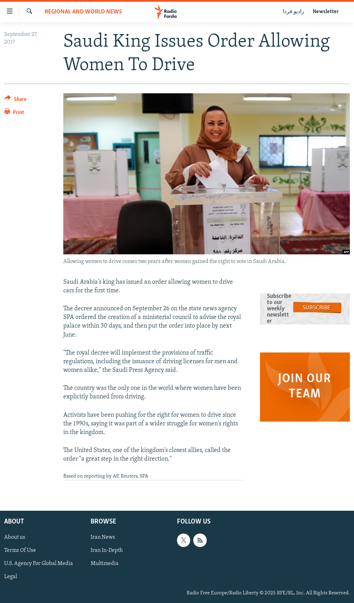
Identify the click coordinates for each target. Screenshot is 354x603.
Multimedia (105, 564)
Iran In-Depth (107, 550)
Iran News (103, 537)
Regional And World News (83, 12)
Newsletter (326, 12)
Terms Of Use (20, 550)
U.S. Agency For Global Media (38, 564)
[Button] (15, 100)
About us (14, 537)
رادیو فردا (293, 12)
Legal (10, 577)
